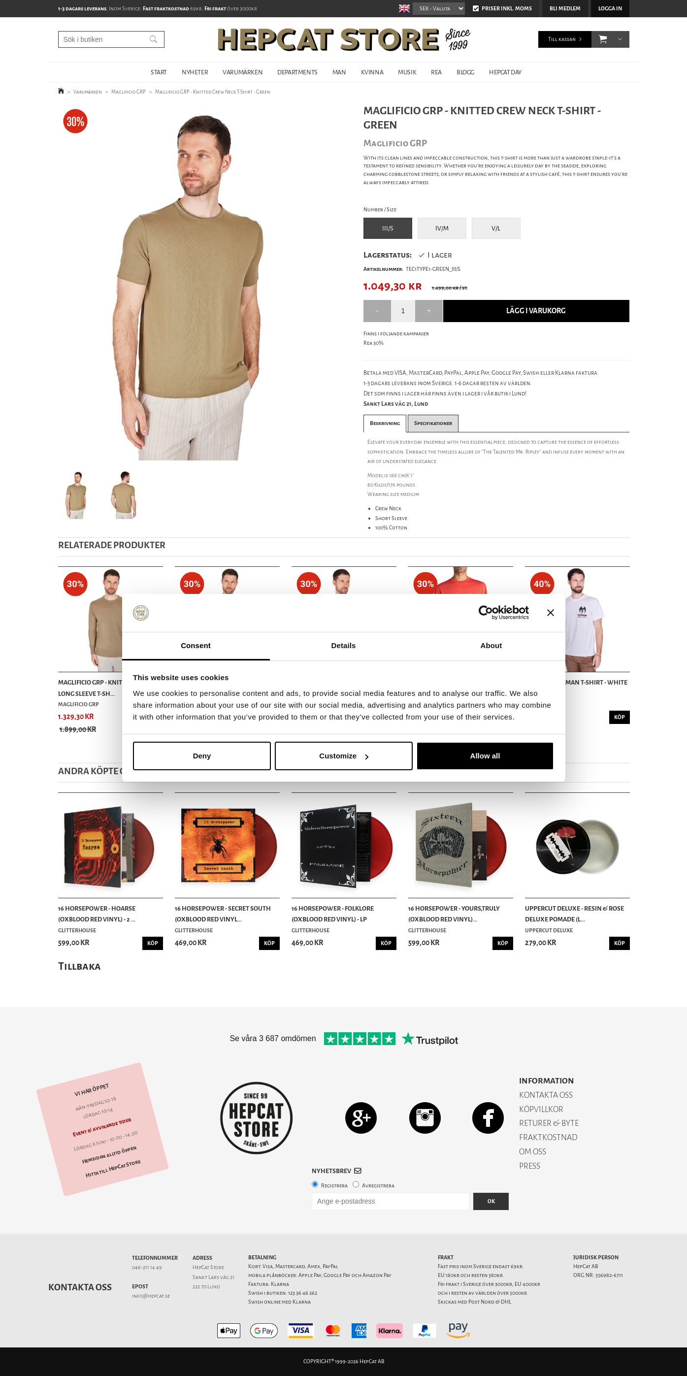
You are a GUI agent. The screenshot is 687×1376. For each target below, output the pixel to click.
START (159, 72)
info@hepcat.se (151, 1296)
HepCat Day (505, 72)
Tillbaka (79, 966)
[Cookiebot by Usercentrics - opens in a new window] (486, 613)
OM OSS (532, 1152)
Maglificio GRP (128, 92)
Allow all (485, 756)
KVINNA (372, 72)
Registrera (334, 1185)
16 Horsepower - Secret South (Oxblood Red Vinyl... (223, 913)
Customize (343, 756)
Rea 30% (373, 343)
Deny (202, 756)
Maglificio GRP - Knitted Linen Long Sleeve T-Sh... (105, 687)
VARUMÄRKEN (242, 72)
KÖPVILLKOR (541, 1109)
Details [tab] (343, 645)
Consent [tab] (196, 645)
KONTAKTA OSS (546, 1095)
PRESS (529, 1166)
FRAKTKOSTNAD (548, 1137)
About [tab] (491, 645)
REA (436, 72)
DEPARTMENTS (297, 72)
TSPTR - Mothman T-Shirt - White (576, 682)
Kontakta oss (80, 1287)
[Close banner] (550, 613)
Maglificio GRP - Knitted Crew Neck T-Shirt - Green (212, 92)
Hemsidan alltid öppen (109, 1155)
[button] (603, 39)
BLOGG (465, 72)
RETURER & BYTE (549, 1123)
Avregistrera (378, 1185)
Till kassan (562, 39)
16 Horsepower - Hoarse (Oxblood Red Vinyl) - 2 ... (96, 913)
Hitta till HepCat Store (113, 1168)
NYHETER (195, 72)
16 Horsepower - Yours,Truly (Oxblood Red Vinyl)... (454, 913)
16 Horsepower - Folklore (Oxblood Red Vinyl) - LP (333, 913)
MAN (339, 72)
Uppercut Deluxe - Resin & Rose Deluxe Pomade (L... (574, 913)
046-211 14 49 (147, 1267)
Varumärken (87, 92)
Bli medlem (565, 8)
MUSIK (407, 72)
